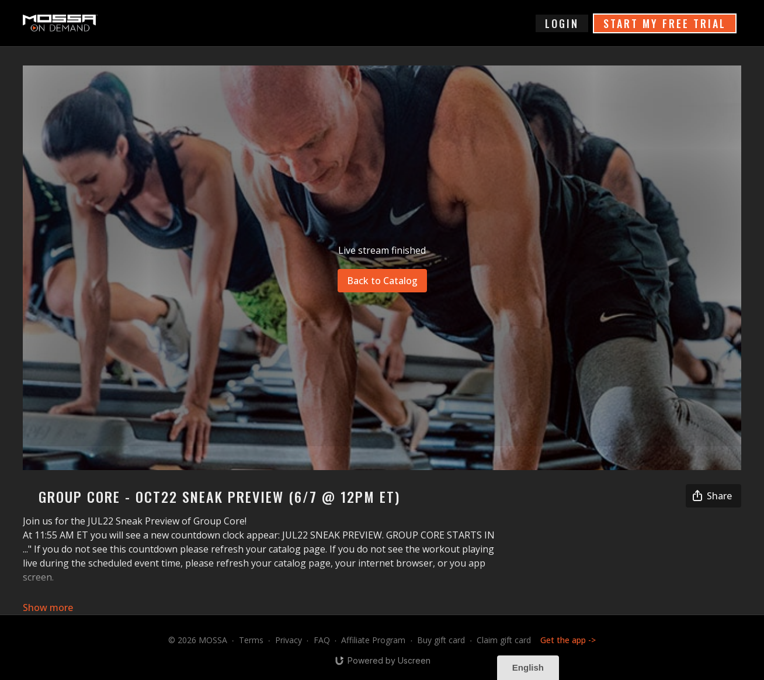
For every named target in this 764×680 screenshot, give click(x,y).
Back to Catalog (382, 280)
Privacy (288, 640)
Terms (251, 640)
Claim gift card (504, 640)
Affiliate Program (373, 640)
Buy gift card (441, 640)
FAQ (322, 640)
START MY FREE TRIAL (664, 23)
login (562, 23)
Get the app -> (568, 640)
